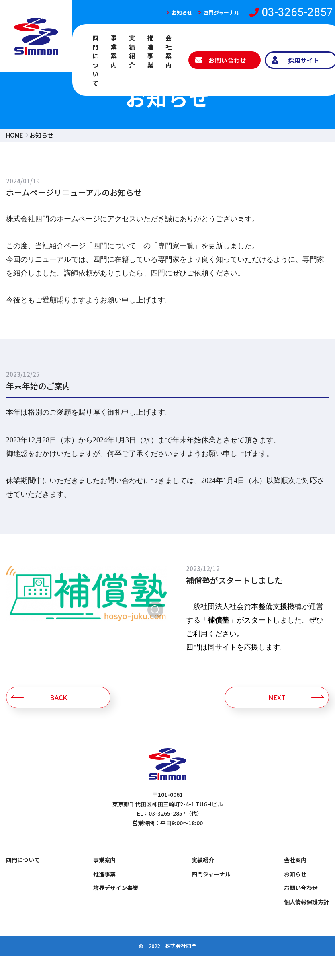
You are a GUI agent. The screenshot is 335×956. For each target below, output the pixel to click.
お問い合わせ (301, 888)
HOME (14, 135)
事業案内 (114, 51)
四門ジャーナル (221, 12)
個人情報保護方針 (306, 902)
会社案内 (168, 51)
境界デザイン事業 (115, 888)
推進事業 (150, 51)
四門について (95, 60)
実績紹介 (132, 51)
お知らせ (182, 12)
